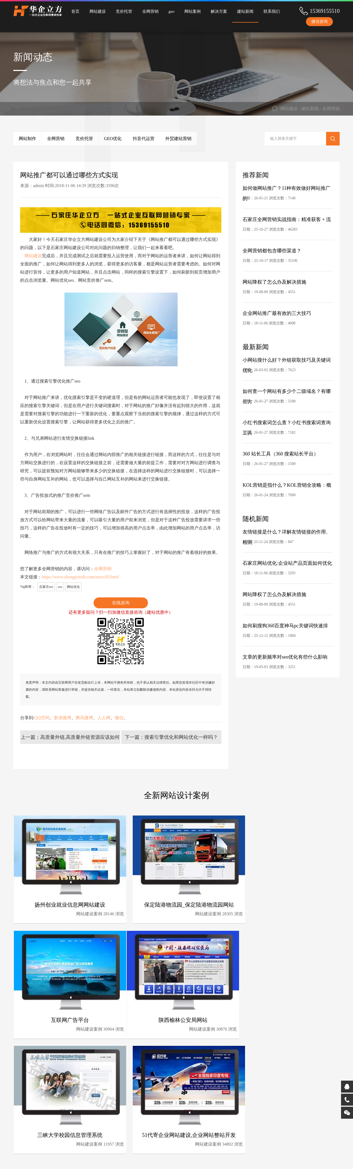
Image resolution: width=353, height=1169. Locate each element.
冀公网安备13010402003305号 (271, 1160)
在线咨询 (120, 602)
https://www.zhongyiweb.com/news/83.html (80, 577)
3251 (292, 667)
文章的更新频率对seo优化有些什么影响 (285, 657)
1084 (292, 636)
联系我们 (256, 11)
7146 (292, 198)
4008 (291, 323)
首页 (74, 11)
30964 (322, 913)
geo (163, 11)
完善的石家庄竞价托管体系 (201, 1116)
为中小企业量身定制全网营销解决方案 (150, 1117)
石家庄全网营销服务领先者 (150, 1124)
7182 (292, 432)
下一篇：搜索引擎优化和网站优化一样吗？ (171, 737)
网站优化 (73, 587)
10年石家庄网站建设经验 (148, 1099)
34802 (322, 1028)
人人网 (103, 717)
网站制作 (30, 138)
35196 (293, 261)
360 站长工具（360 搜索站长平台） (280, 454)
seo (60, 587)
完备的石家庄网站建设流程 (201, 1108)
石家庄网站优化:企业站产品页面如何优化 (287, 563)
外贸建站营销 (210, 138)
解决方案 (207, 11)
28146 (100, 913)
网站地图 (152, 1160)
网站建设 (95, 11)
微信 (119, 717)
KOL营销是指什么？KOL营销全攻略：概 (287, 485)
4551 (292, 292)
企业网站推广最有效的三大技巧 (277, 313)
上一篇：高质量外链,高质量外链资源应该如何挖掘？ (70, 739)
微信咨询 (319, 22)
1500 (292, 464)
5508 (292, 401)
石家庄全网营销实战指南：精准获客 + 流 (287, 219)
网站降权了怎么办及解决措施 (274, 282)
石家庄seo (46, 587)
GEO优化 (133, 138)
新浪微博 (62, 717)
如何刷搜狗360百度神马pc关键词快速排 (285, 625)
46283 (293, 229)
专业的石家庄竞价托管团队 (150, 1108)
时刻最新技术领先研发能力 (201, 1099)
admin (38, 185)
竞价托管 (119, 11)
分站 (167, 1160)
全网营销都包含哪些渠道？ (272, 250)
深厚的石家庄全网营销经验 (201, 1124)
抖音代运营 (170, 138)
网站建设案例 (81, 913)
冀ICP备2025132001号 (228, 1160)
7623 (292, 370)
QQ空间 (41, 717)
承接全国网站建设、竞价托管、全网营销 (150, 1133)
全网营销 (144, 11)
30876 (100, 1028)
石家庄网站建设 (187, 1160)
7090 (292, 495)
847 (290, 542)
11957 (211, 1028)
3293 (291, 573)
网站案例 (182, 11)
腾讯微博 (84, 717)
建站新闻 (231, 11)
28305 (211, 913)
